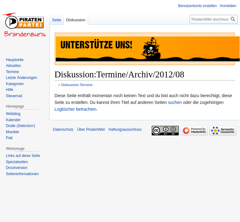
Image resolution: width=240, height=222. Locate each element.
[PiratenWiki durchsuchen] (214, 19)
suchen (175, 102)
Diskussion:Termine (77, 85)
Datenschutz (63, 129)
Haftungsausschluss (125, 129)
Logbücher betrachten (75, 109)
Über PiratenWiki (91, 129)
